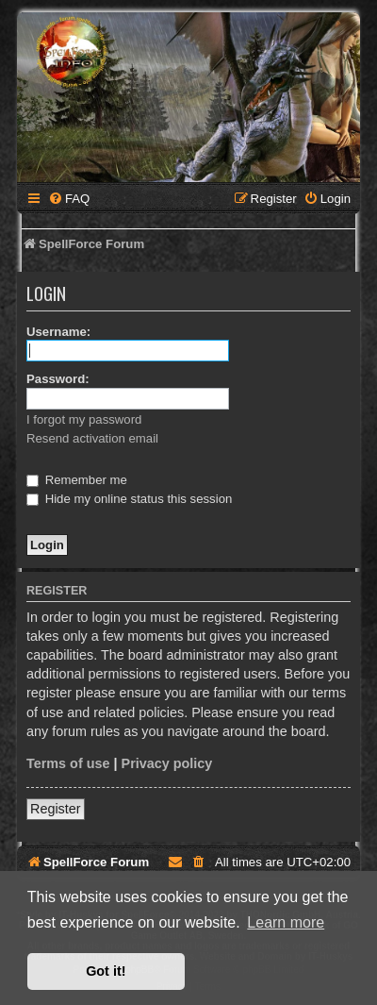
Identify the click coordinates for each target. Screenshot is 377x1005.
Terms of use (68, 763)
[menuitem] (69, 198)
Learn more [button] (285, 922)
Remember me (76, 480)
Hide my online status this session (129, 499)
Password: (58, 379)
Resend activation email (92, 438)
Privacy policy (167, 763)
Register (55, 808)
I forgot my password (83, 419)
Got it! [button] (105, 971)
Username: (58, 332)
